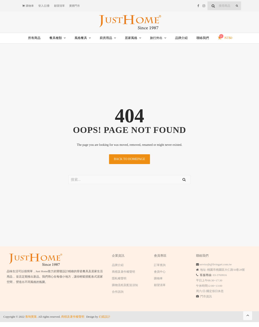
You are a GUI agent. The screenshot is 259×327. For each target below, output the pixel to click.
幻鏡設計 (104, 316)
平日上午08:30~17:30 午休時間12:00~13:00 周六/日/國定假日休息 (210, 286)
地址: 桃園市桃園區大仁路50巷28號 (222, 269)
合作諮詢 (117, 291)
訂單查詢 (160, 265)
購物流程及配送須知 (125, 285)
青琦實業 (31, 316)
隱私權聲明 (119, 278)
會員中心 (160, 271)
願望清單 (160, 285)
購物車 (158, 278)
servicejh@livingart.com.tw (216, 264)
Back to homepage (129, 159)
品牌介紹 (117, 265)
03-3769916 (220, 275)
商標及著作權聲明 (123, 271)
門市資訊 (206, 296)
